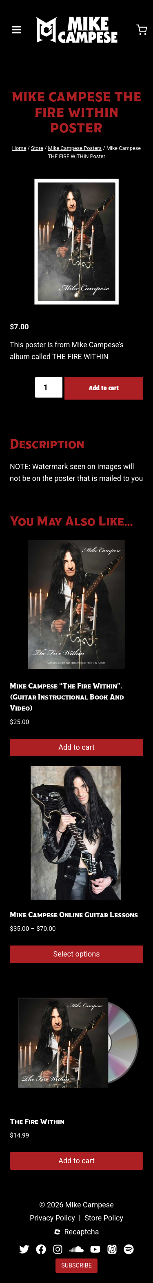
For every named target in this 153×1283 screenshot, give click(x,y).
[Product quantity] (49, 387)
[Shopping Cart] (141, 30)
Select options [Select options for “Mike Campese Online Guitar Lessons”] (76, 954)
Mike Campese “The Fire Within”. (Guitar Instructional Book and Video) (67, 697)
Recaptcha (81, 1232)
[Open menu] (16, 29)
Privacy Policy (52, 1218)
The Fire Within (37, 1121)
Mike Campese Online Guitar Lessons (74, 915)
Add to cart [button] (76, 747)
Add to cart (104, 388)
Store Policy (103, 1218)
